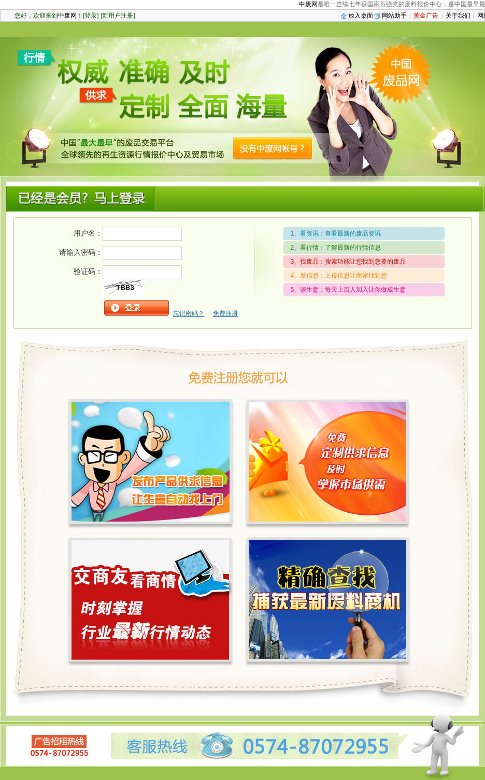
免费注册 (225, 313)
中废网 (312, 4)
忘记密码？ (188, 313)
